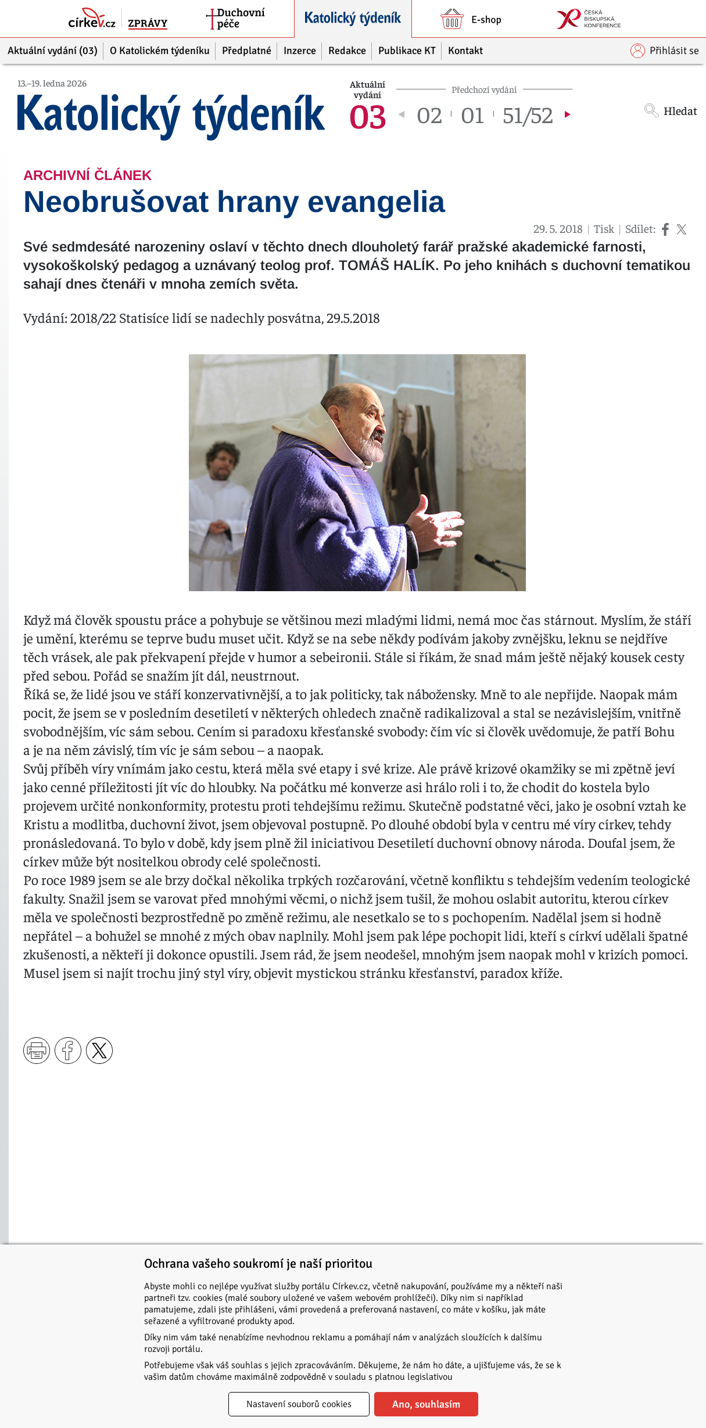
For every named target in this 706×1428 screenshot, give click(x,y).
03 (367, 113)
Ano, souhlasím (426, 1404)
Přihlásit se (664, 51)
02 (429, 113)
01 (472, 113)
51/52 (528, 113)
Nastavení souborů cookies (299, 1404)
